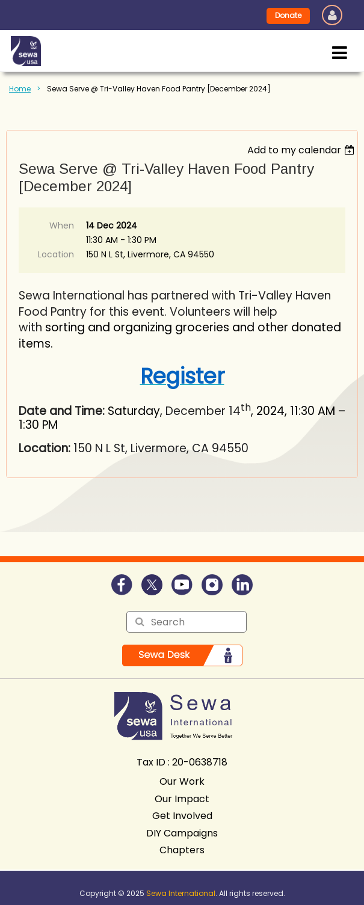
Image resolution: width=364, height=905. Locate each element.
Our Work (182, 781)
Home (20, 89)
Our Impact (182, 799)
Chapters (182, 850)
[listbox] (302, 150)
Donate (288, 15)
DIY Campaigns (182, 833)
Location (56, 254)
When (61, 225)
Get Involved (182, 816)
